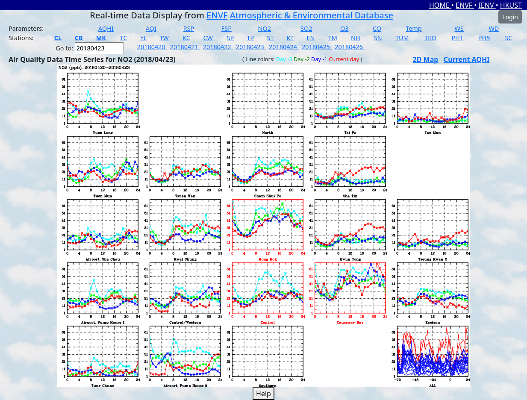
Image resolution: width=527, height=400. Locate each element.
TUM (402, 38)
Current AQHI (467, 59)
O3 (344, 28)
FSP (226, 28)
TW (163, 38)
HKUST (511, 5)
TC (123, 38)
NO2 (264, 28)
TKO (430, 38)
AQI (151, 28)
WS (459, 28)
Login (510, 17)
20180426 (350, 47)
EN (311, 38)
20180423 (251, 47)
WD (494, 28)
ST (270, 38)
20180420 (152, 47)
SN (378, 38)
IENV (486, 5)
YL (143, 38)
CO (377, 28)
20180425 (317, 47)
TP (250, 38)
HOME (440, 5)
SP (230, 38)
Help (263, 393)
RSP (188, 28)
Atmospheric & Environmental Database (311, 15)
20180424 (284, 47)
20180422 (218, 47)
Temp (413, 28)
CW (207, 38)
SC (508, 38)
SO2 (306, 28)
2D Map (426, 59)
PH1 (457, 38)
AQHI (106, 28)
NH (355, 38)
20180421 (185, 47)
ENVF (465, 5)
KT (290, 38)
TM (332, 38)
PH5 (484, 38)
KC (186, 38)
